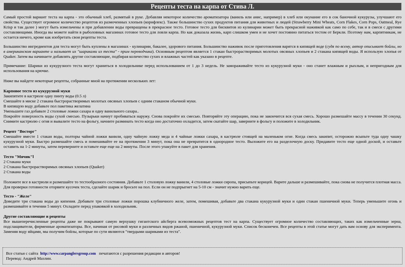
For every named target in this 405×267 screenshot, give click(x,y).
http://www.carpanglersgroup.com (68, 253)
